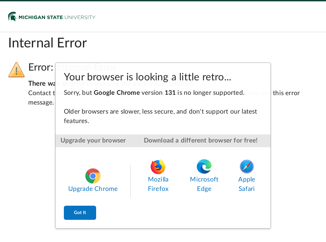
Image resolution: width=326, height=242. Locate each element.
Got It (80, 212)
